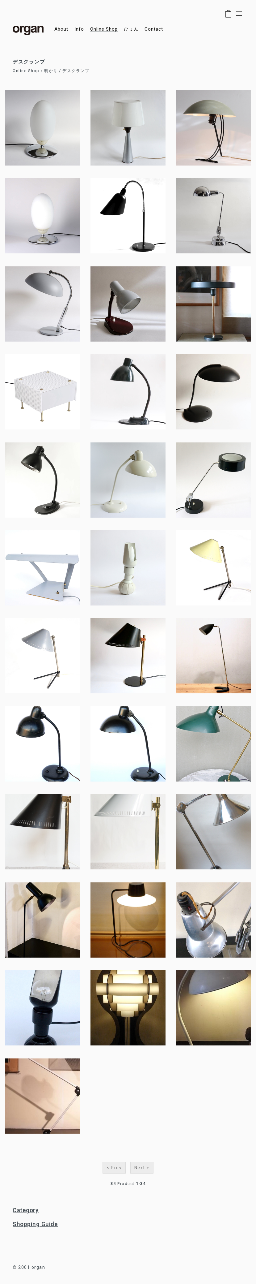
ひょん (131, 29)
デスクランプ (75, 70)
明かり (51, 70)
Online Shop (26, 70)
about (61, 29)
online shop (104, 29)
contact (154, 29)
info (79, 29)
